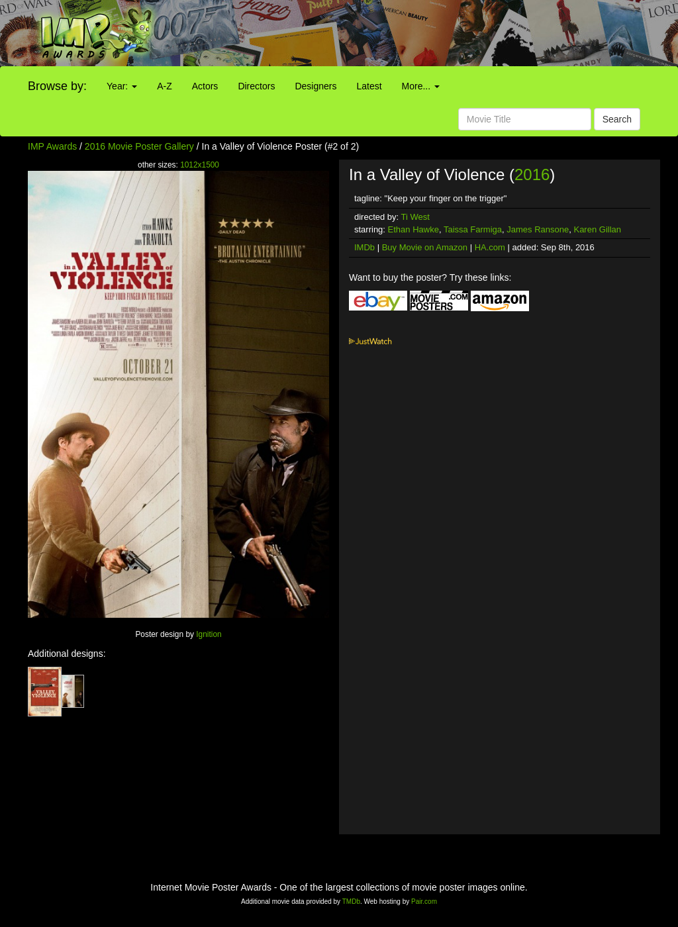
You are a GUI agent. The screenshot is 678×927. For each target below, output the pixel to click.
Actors (205, 86)
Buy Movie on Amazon (424, 247)
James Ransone (538, 229)
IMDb (364, 247)
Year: (122, 86)
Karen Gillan (597, 229)
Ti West (415, 217)
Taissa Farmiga (473, 229)
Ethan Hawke (413, 229)
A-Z (164, 86)
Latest (368, 86)
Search (617, 119)
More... (421, 86)
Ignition (208, 634)
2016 (532, 174)
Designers (315, 86)
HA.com (490, 247)
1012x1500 (199, 165)
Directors (256, 86)
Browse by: (57, 86)
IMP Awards (52, 146)
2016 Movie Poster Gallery (139, 146)
